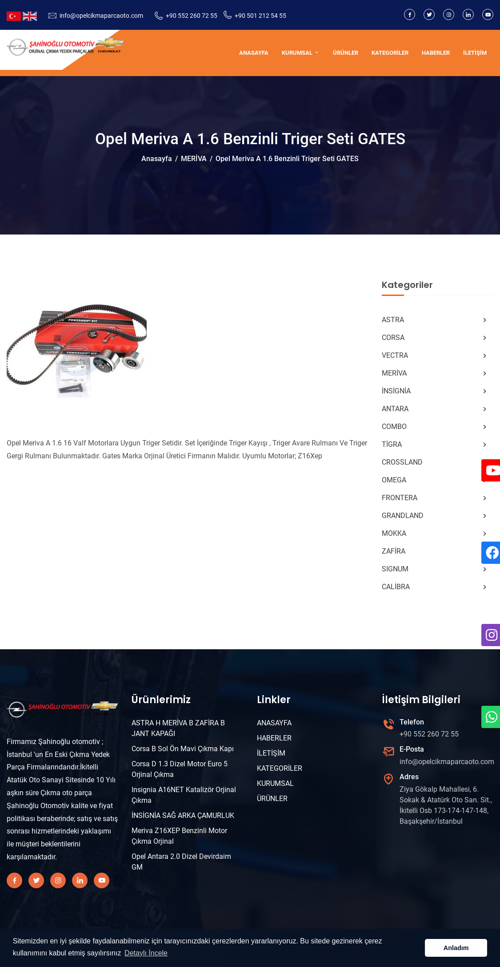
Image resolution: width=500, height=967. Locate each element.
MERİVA (194, 158)
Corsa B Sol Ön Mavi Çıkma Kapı (183, 748)
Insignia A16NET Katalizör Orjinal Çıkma (184, 795)
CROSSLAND (435, 462)
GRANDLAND (435, 515)
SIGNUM (435, 569)
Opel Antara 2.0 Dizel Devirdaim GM (181, 861)
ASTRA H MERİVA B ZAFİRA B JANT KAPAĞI (178, 728)
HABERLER (436, 52)
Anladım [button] (456, 947)
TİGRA (435, 444)
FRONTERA (435, 498)
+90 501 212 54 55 (260, 15)
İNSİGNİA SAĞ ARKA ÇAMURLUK (183, 815)
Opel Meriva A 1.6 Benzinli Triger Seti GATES (287, 158)
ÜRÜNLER (345, 52)
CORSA (435, 337)
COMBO (435, 426)
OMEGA (435, 480)
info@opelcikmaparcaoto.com (101, 15)
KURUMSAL (301, 52)
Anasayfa (156, 158)
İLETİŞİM (475, 52)
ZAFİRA (435, 551)
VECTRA (435, 355)
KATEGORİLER (390, 52)
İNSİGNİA (435, 391)
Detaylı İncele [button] (146, 953)
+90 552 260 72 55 (191, 15)
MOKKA (435, 533)
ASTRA (435, 320)
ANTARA (435, 409)
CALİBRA (435, 587)
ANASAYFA (253, 52)
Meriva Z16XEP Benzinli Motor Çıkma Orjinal (179, 836)
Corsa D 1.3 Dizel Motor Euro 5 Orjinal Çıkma (180, 769)
